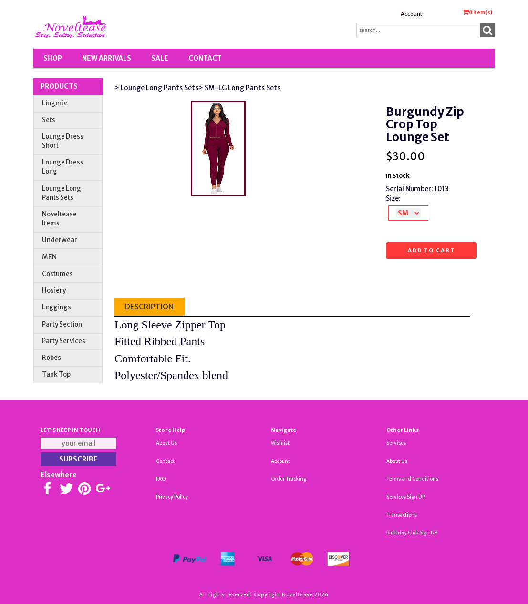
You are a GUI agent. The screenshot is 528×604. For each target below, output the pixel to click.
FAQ (161, 479)
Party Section (62, 324)
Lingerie (55, 103)
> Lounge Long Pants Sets (156, 87)
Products (59, 86)
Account (411, 13)
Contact (205, 58)
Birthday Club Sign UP (411, 533)
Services (396, 443)
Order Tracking (288, 479)
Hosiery (54, 291)
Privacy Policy (172, 497)
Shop (52, 58)
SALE (159, 58)
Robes (51, 358)
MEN (49, 257)
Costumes (57, 274)
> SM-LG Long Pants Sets (239, 87)
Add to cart (431, 250)
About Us (166, 443)
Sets (48, 120)
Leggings (56, 307)
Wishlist (280, 443)
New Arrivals (106, 58)
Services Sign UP (405, 497)
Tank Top (56, 374)
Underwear (59, 240)
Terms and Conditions (412, 479)
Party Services (63, 341)
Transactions (401, 515)
